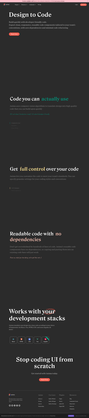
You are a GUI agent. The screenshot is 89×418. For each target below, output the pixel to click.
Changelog (72, 408)
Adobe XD (61, 403)
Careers (40, 403)
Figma (60, 398)
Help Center (72, 403)
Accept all (71, 415)
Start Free (44, 380)
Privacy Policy (52, 415)
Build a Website (52, 398)
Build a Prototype (52, 403)
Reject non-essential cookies (81, 415)
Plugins (17, 4)
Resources (24, 4)
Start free (83, 4)
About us (40, 398)
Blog (71, 398)
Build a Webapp (52, 401)
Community (32, 4)
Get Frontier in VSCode (59, 1)
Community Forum (74, 401)
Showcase (72, 406)
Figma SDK (61, 406)
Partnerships (41, 406)
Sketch (60, 401)
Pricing (39, 4)
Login (76, 4)
